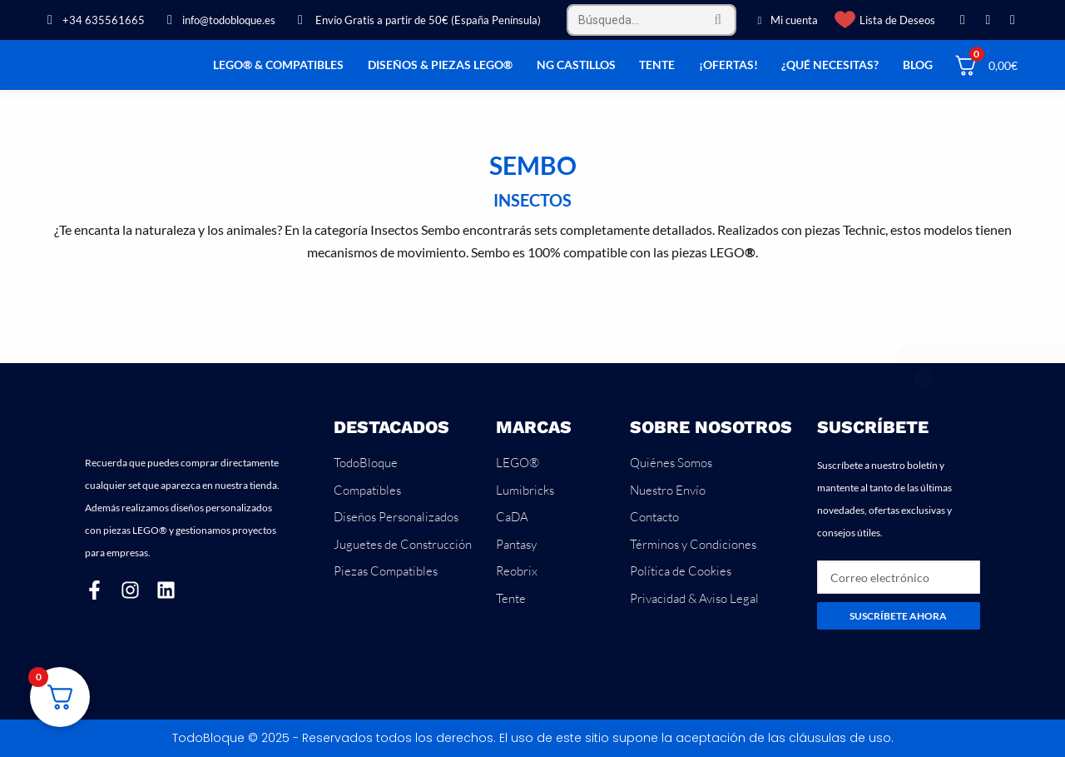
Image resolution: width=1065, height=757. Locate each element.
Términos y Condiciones (693, 544)
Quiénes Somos (671, 463)
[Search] (651, 20)
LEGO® (517, 463)
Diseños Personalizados (396, 517)
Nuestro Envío (668, 490)
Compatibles (367, 490)
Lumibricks (525, 490)
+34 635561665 (93, 20)
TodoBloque (366, 463)
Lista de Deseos (897, 20)
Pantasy (516, 544)
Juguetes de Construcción (403, 544)
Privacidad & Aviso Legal (694, 598)
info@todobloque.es (218, 20)
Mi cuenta (785, 20)
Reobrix (516, 571)
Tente (511, 598)
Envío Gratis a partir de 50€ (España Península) (416, 20)
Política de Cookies (680, 571)
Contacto (654, 517)
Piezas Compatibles (386, 571)
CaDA (512, 517)
